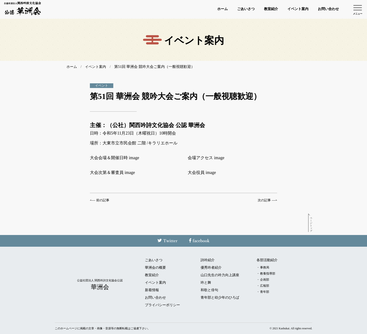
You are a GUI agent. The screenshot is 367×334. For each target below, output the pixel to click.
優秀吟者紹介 (211, 267)
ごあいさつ (232, 9)
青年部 (264, 291)
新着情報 (152, 290)
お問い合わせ (326, 9)
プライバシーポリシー (162, 305)
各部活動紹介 (267, 260)
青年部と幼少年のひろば (220, 297)
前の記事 (102, 200)
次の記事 (264, 200)
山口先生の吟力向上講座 (220, 275)
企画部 (264, 279)
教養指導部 (267, 273)
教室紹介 (261, 9)
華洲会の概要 (155, 267)
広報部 (264, 285)
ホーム (206, 9)
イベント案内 (291, 9)
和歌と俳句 (209, 290)
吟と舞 (206, 282)
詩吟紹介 (208, 260)
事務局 (264, 267)
